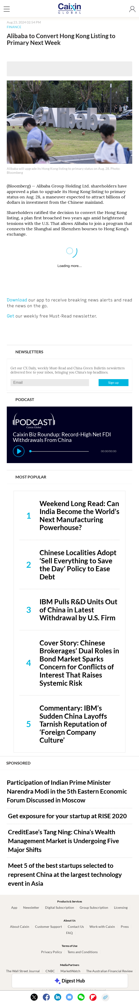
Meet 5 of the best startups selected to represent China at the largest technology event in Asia (65, 874)
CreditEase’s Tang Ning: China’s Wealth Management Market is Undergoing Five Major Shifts (63, 841)
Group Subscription (94, 907)
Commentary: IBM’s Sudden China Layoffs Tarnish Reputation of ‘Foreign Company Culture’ (73, 724)
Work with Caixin (102, 927)
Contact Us (76, 927)
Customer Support (48, 927)
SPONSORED (18, 763)
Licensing (121, 907)
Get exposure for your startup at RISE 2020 (67, 816)
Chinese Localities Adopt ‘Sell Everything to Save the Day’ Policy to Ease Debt (78, 564)
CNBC (50, 971)
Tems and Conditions (83, 952)
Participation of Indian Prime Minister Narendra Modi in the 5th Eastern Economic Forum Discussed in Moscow (67, 791)
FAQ (69, 933)
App (14, 907)
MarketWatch (70, 971)
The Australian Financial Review (109, 971)
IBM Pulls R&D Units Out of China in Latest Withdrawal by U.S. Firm (78, 609)
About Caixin (19, 927)
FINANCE (14, 27)
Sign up (113, 382)
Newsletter (31, 907)
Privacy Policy (51, 952)
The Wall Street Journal (23, 971)
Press (125, 927)
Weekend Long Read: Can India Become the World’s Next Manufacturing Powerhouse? (79, 515)
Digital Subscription (59, 907)
